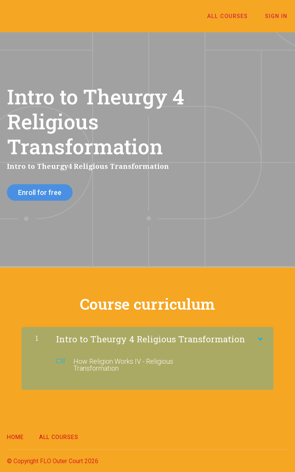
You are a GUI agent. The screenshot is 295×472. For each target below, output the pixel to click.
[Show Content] (259, 336)
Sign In (277, 16)
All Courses (230, 16)
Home (15, 436)
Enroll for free (39, 192)
